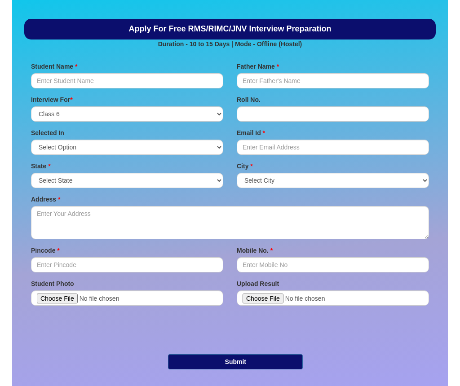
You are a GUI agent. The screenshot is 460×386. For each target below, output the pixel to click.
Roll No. (249, 99)
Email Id (251, 132)
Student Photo (52, 283)
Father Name (258, 66)
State (41, 166)
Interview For (52, 99)
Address (45, 199)
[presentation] (236, 329)
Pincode (45, 250)
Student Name (54, 66)
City (245, 166)
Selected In (47, 132)
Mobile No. (255, 250)
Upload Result (258, 283)
